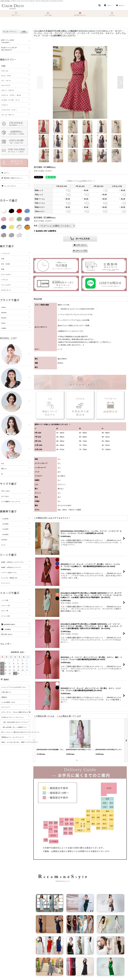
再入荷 (86, 190)
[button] (99, 5)
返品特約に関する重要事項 (45, 231)
